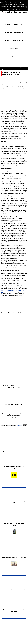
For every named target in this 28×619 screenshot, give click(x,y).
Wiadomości (14, 49)
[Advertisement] (14, 105)
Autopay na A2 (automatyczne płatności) (14, 589)
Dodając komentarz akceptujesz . (11, 425)
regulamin (19, 425)
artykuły (8, 67)
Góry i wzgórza (19, 32)
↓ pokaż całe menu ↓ (14, 56)
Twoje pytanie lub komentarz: (14, 387)
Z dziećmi (8, 40)
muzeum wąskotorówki (7, 290)
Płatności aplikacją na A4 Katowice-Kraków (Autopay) (14, 472)
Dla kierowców (18, 40)
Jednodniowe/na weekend (14, 24)
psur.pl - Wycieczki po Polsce (14, 12)
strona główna (3, 67)
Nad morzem (8, 32)
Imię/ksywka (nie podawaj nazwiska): (14, 404)
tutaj (22, 6)
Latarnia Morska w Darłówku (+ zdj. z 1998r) (14, 561)
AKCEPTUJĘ (18, 9)
